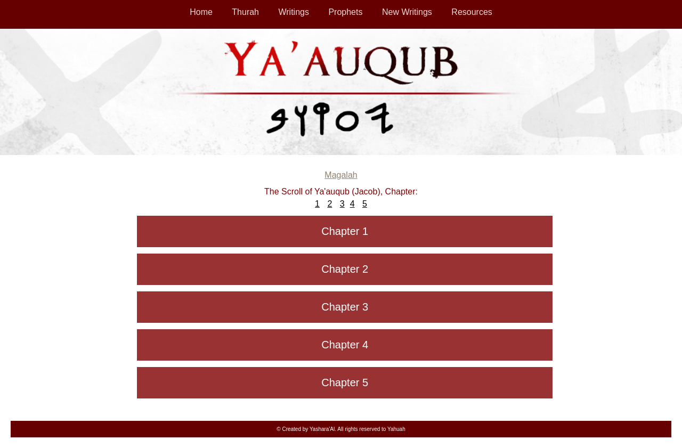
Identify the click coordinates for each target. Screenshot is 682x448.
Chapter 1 (344, 231)
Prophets (345, 12)
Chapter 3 (344, 307)
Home (201, 12)
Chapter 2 (344, 269)
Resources (471, 12)
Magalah (340, 175)
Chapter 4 (344, 345)
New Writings (407, 12)
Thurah (245, 12)
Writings (293, 12)
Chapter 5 (344, 382)
